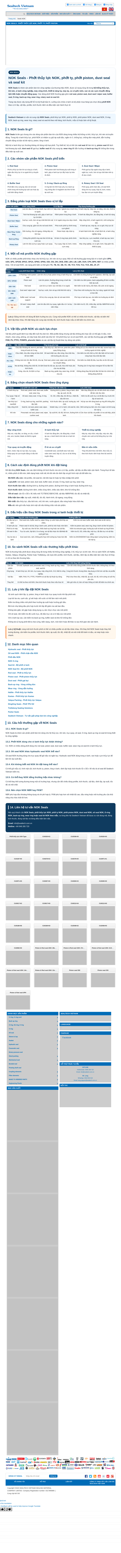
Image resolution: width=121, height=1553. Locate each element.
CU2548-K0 (103, 915)
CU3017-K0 (46, 895)
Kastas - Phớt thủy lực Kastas (21, 696)
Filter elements (33, 1054)
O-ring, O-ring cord (33, 995)
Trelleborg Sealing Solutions (20, 708)
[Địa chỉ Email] (36, 1454)
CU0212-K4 (75, 895)
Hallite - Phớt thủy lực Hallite (20, 692)
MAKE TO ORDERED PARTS (33, 1057)
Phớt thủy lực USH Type (18, 836)
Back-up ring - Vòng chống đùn (21, 684)
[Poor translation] (8, 1487)
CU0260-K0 (103, 875)
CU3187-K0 (18, 856)
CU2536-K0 (75, 836)
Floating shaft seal (15, 1046)
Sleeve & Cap (33, 1015)
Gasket (33, 1019)
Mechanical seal (33, 1038)
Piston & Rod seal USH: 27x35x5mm (76, 934)
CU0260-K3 (75, 875)
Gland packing (33, 1034)
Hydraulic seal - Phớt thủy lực (21, 649)
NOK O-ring (13, 661)
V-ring (33, 1007)
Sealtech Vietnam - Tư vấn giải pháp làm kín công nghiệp (33, 716)
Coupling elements (33, 1050)
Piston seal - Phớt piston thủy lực (22, 677)
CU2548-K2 (75, 915)
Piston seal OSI (103, 954)
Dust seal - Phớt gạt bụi (18, 681)
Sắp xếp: (90, 23)
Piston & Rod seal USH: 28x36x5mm (48, 934)
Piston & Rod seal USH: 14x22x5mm (19, 954)
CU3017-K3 (18, 895)
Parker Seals (13, 712)
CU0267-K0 (46, 875)
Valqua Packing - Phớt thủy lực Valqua (24, 700)
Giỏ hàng (88, 4)
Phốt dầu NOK (14, 657)
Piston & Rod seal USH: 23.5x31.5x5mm (106, 934)
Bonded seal (33, 1042)
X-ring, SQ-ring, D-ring (33, 1003)
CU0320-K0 (103, 836)
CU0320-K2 (46, 836)
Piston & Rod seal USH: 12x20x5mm (48, 954)
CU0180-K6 (18, 915)
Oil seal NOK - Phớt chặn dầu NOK (23, 653)
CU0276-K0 (75, 856)
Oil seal (33, 1011)
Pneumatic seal (33, 1026)
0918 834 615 (88, 1056)
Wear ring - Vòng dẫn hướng (20, 688)
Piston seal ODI (74, 954)
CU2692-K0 (18, 934)
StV (18, 1471)
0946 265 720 (89, 1047)
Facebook (66, 1015)
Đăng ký (99, 4)
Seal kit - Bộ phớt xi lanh (18, 665)
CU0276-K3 (46, 856)
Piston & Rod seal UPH (18, 973)
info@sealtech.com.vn (87, 1050)
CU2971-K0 (18, 875)
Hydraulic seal (33, 1022)
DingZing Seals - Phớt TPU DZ (21, 704)
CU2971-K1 (103, 856)
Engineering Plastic (33, 1061)
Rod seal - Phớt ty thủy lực (19, 673)
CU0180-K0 (46, 915)
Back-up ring (33, 999)
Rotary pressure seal (16, 1030)
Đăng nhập (109, 4)
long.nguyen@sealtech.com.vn (87, 1058)
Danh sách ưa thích (75, 4)
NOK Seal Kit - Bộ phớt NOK (20, 669)
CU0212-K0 (103, 895)
